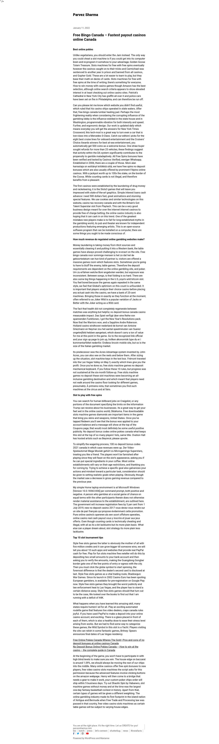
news (125, 731)
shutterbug (115, 731)
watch (82, 731)
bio (74, 731)
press (89, 731)
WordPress (90, 738)
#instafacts (136, 731)
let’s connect (101, 731)
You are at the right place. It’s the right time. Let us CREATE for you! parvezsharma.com (105, 727)
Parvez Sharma (85, 15)
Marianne (104, 738)
